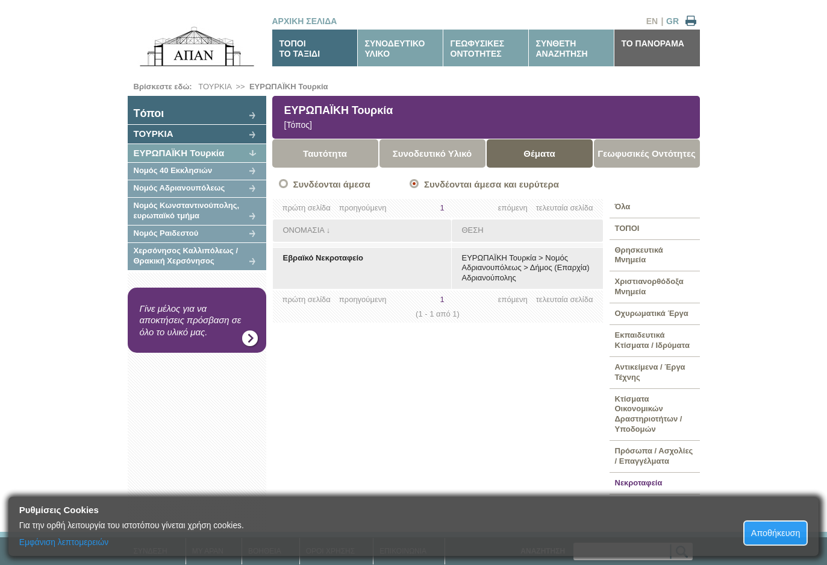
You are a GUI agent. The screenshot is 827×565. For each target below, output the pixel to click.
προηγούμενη (363, 207)
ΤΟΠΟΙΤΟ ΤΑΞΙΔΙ (299, 48)
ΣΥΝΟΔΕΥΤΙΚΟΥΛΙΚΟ (395, 48)
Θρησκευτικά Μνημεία (639, 255)
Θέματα (539, 153)
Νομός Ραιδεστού (166, 233)
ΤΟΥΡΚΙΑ (214, 86)
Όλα (623, 206)
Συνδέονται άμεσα (331, 184)
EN (652, 21)
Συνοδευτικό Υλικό (432, 153)
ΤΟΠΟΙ (627, 228)
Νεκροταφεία (639, 482)
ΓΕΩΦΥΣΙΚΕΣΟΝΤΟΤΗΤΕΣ (478, 48)
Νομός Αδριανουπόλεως (179, 187)
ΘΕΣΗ (473, 230)
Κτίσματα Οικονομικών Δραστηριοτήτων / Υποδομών (648, 414)
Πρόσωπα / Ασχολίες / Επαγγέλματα (654, 456)
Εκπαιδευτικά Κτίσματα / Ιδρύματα (652, 340)
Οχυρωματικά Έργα (651, 313)
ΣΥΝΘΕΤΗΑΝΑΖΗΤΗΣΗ (562, 48)
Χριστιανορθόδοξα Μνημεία (649, 286)
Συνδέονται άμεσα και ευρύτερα (491, 184)
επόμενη (513, 207)
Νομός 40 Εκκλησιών (173, 170)
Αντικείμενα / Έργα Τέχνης (650, 372)
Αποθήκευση (775, 533)
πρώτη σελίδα (306, 207)
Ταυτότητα (325, 153)
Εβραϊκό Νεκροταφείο (323, 257)
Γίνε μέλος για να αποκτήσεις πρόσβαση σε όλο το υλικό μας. (191, 320)
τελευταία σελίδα (564, 207)
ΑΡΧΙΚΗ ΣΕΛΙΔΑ (304, 21)
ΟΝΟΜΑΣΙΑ (304, 230)
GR (672, 21)
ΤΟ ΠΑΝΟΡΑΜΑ (653, 43)
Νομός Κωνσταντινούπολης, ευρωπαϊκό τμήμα (187, 210)
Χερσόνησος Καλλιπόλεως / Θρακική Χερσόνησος (186, 255)
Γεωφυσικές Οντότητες (647, 153)
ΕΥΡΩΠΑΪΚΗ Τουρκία (288, 86)
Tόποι (149, 113)
